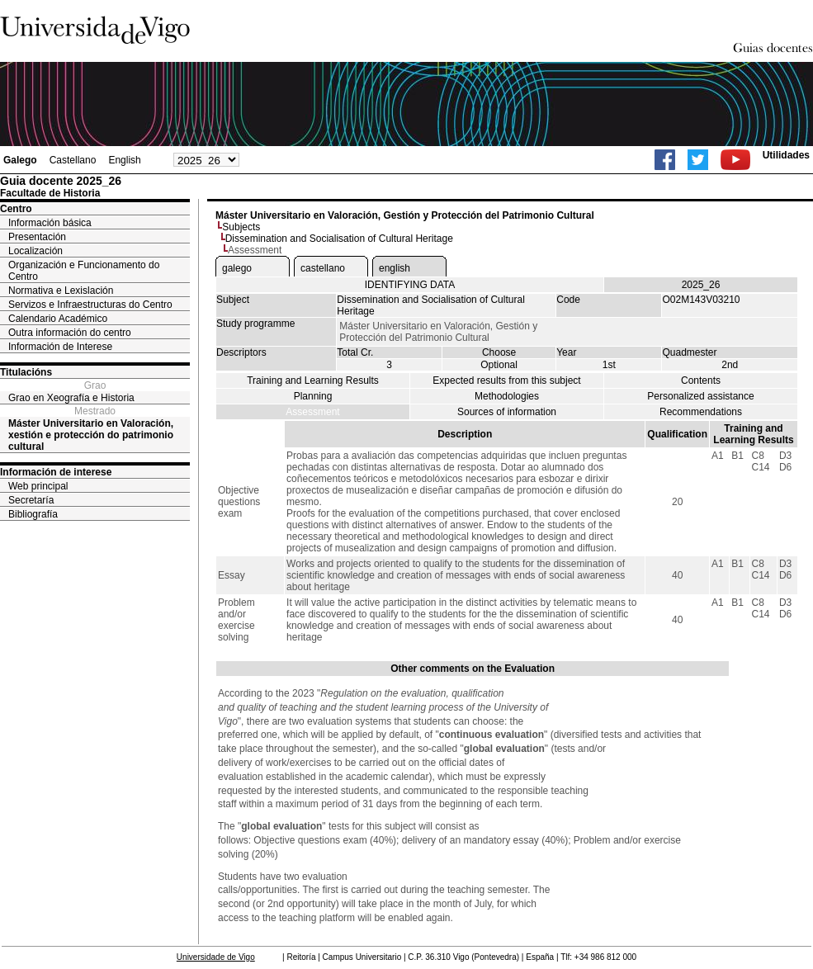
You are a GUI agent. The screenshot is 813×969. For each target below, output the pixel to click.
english (394, 268)
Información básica (50, 223)
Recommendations (700, 412)
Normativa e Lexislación (60, 290)
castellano (322, 268)
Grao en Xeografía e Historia (71, 398)
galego (237, 268)
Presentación (37, 237)
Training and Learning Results (313, 380)
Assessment (312, 412)
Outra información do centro (69, 332)
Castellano (73, 160)
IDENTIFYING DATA (410, 285)
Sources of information (506, 412)
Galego (20, 160)
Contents (701, 380)
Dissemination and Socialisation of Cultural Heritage (339, 238)
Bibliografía (33, 514)
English (124, 160)
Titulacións (26, 372)
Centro (16, 209)
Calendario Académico (57, 318)
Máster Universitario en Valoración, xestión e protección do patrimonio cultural (90, 435)
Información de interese (55, 472)
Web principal (38, 486)
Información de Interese (60, 346)
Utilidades (786, 155)
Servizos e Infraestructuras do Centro (90, 304)
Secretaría (31, 500)
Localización (35, 251)
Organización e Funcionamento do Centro (83, 270)
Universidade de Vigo (216, 957)
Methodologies (507, 396)
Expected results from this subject (506, 380)
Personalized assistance (700, 396)
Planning (313, 396)
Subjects (241, 227)
